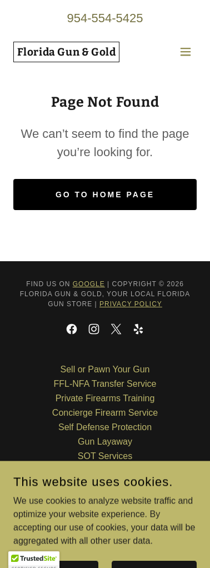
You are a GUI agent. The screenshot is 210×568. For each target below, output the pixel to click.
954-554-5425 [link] (105, 18)
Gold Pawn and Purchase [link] (104, 499)
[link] (66, 52)
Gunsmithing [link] (105, 470)
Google (89, 284)
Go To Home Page (105, 194)
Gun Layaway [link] (105, 441)
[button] (185, 52)
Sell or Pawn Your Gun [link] (105, 369)
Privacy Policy (130, 304)
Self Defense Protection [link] (105, 427)
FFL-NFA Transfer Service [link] (105, 383)
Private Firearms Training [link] (105, 398)
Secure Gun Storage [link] (105, 485)
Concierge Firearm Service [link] (105, 412)
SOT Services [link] (105, 456)
